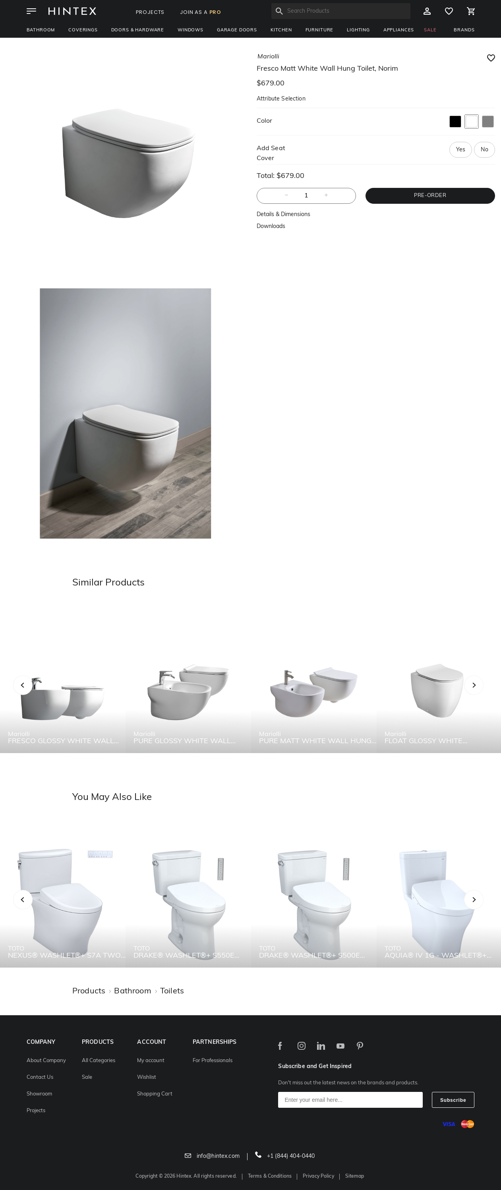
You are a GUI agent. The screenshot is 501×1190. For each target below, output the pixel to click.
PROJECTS (150, 12)
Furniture (320, 30)
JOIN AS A (200, 12)
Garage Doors (237, 30)
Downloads (271, 227)
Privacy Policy (318, 1176)
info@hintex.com (212, 1156)
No (484, 150)
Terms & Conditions (270, 1176)
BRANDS (464, 30)
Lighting (358, 30)
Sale (87, 1077)
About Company (46, 1060)
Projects (36, 1110)
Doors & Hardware (137, 30)
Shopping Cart (154, 1094)
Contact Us (40, 1077)
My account (150, 1060)
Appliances (398, 30)
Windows (190, 30)
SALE (430, 30)
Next (489, 694)
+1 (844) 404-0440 (285, 1156)
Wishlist (146, 1077)
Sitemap (354, 1176)
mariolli (268, 57)
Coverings (83, 30)
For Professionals (212, 1060)
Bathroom (41, 30)
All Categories (98, 1060)
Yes (460, 150)
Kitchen (281, 30)
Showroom (39, 1094)
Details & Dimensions (283, 215)
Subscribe (453, 1100)
